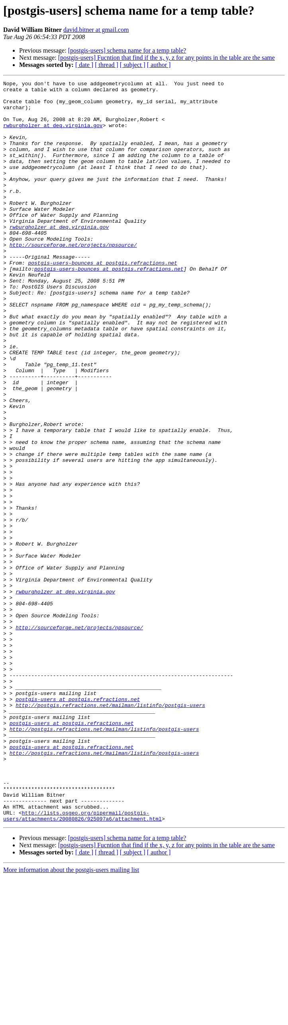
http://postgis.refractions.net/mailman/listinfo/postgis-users (110, 830)
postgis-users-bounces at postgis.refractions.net (102, 299)
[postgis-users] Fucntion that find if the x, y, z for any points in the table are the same (166, 57)
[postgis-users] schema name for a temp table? (127, 50)
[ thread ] (106, 64)
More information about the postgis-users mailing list (71, 1018)
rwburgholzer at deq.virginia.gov (53, 134)
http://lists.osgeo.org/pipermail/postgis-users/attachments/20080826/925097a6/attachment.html (82, 963)
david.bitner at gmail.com (96, 29)
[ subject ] (132, 64)
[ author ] (159, 64)
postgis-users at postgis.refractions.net (78, 823)
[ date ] (84, 64)
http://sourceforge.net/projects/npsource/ (73, 278)
